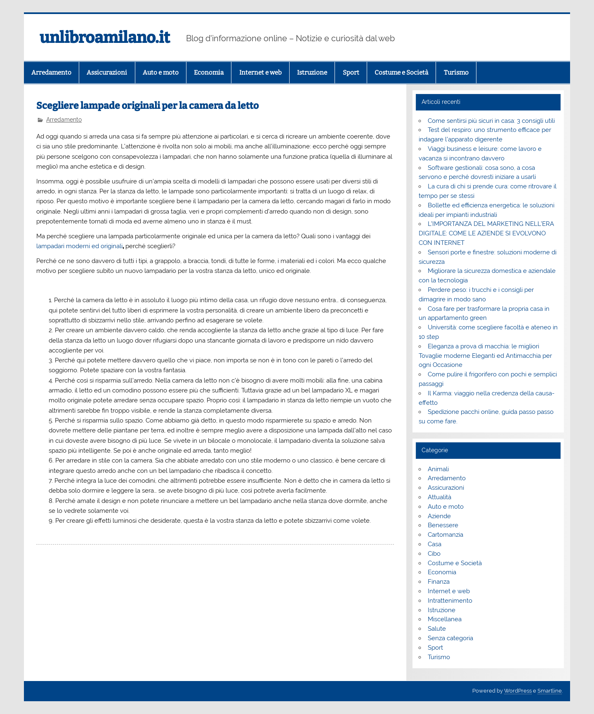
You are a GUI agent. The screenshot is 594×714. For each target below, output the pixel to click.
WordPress (518, 691)
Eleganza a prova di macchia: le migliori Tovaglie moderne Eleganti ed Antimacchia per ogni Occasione (485, 356)
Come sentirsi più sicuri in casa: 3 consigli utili (491, 120)
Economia (209, 72)
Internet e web (260, 72)
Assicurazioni (107, 72)
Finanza (439, 581)
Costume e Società (401, 72)
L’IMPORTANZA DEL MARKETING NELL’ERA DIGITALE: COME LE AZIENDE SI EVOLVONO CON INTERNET (486, 233)
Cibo (434, 553)
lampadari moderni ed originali (79, 246)
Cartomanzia (445, 534)
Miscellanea (445, 619)
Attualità (439, 497)
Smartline (549, 691)
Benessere (443, 525)
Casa (434, 544)
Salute (437, 628)
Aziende (439, 516)
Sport (351, 72)
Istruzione (312, 72)
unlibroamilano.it (105, 37)
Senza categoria (450, 638)
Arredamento (51, 72)
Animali (438, 469)
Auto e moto (161, 72)
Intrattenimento (450, 600)
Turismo (456, 72)
